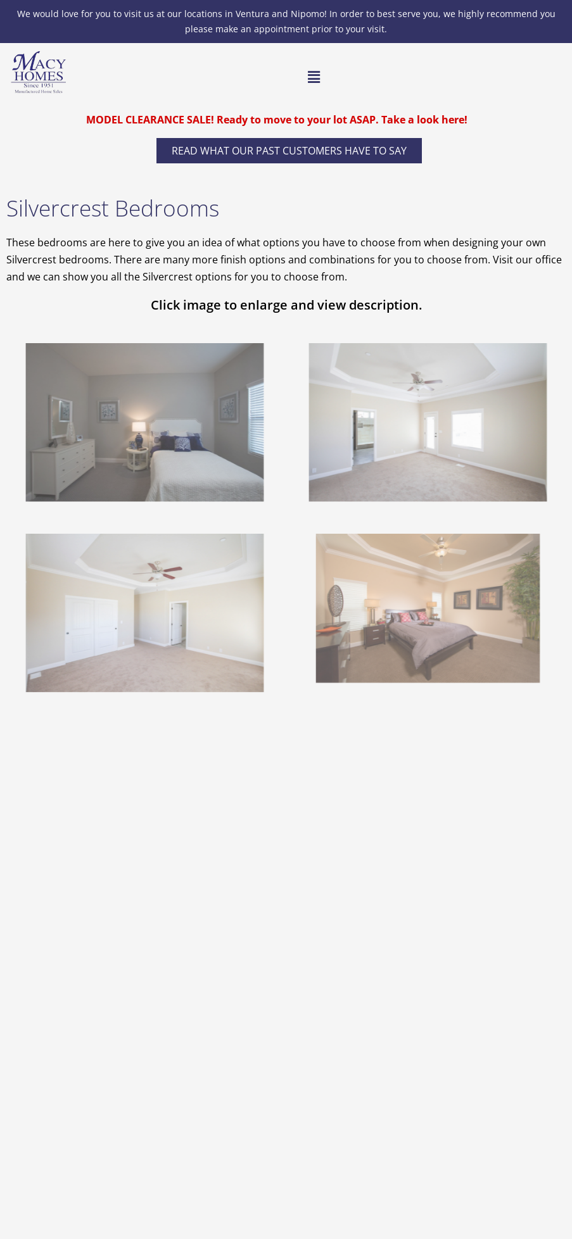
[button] (313, 77)
